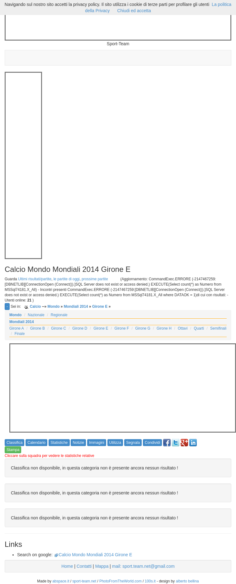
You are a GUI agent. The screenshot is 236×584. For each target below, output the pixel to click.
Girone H (164, 328)
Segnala (133, 442)
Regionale (59, 315)
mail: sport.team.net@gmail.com (143, 566)
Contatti (84, 566)
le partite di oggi (67, 279)
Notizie (78, 442)
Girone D (79, 328)
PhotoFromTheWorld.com (120, 581)
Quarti (199, 328)
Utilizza (115, 442)
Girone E (100, 306)
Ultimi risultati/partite (34, 279)
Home (67, 566)
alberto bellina (187, 581)
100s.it (150, 581)
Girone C (58, 328)
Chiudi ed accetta (134, 10)
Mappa (102, 566)
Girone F (122, 328)
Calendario (36, 442)
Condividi (152, 442)
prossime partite (95, 279)
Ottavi (182, 328)
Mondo (53, 306)
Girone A (16, 328)
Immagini (96, 442)
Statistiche (59, 442)
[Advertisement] (119, 27)
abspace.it (60, 581)
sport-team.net (84, 581)
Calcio (35, 306)
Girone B (37, 328)
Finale (20, 333)
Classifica (14, 442)
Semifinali (218, 328)
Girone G (142, 328)
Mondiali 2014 (76, 306)
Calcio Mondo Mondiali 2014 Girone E (95, 554)
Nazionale (36, 315)
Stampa (13, 450)
